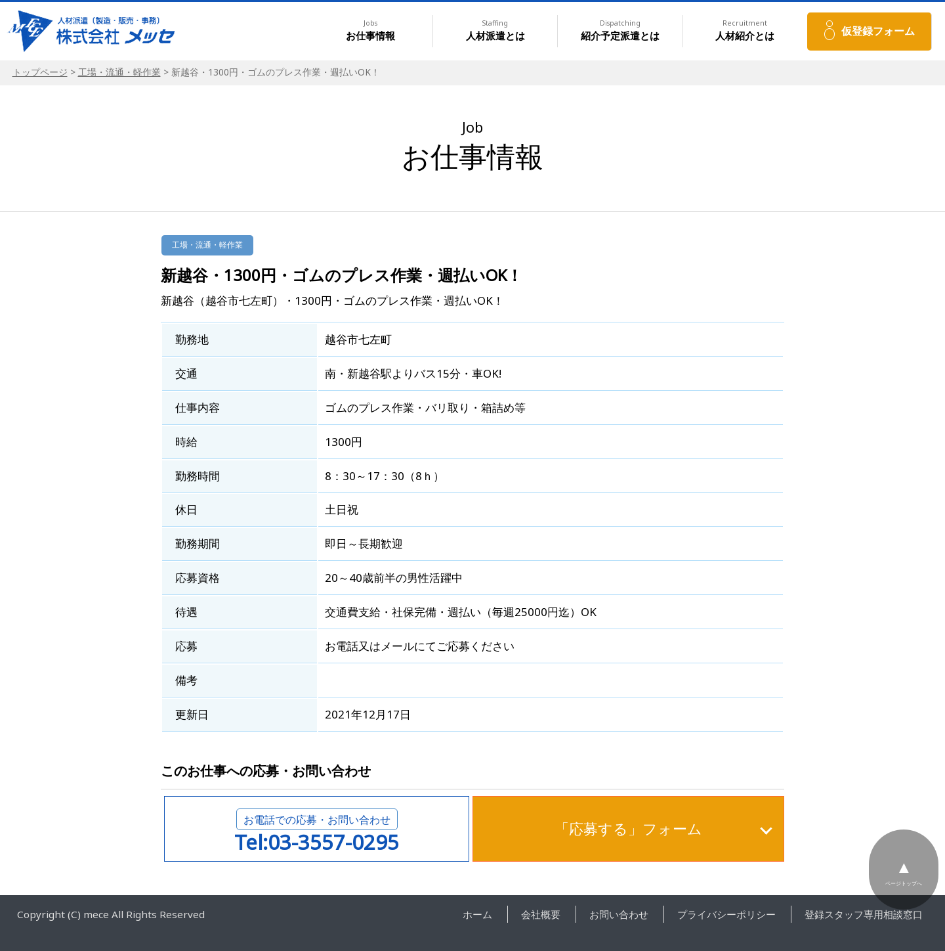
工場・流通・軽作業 (119, 72)
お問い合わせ (618, 914)
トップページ (40, 72)
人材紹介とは (744, 30)
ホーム (477, 914)
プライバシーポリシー (726, 914)
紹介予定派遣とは (620, 30)
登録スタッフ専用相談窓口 (864, 914)
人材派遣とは (495, 30)
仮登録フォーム (878, 31)
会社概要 (540, 914)
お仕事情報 (370, 30)
